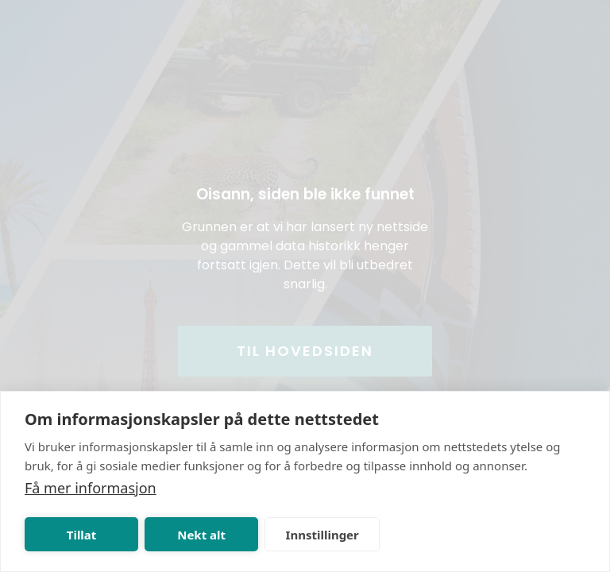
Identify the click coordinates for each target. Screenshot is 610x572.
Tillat (82, 535)
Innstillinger (322, 535)
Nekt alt (201, 535)
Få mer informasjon (90, 487)
